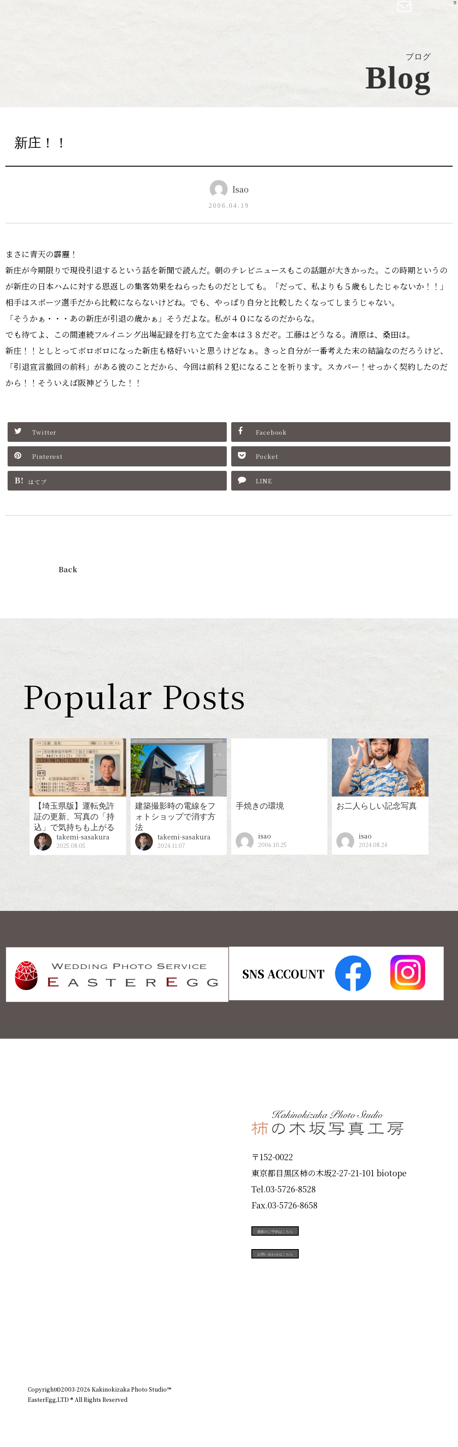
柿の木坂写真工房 (81, 17)
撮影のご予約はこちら (318, 1229)
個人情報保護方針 (405, 1341)
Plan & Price (64, 1111)
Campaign (57, 1239)
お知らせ (351, 1341)
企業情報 (310, 1341)
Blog (41, 1303)
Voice (44, 1271)
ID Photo (54, 1143)
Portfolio (53, 1207)
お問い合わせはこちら (318, 1269)
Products (53, 1175)
